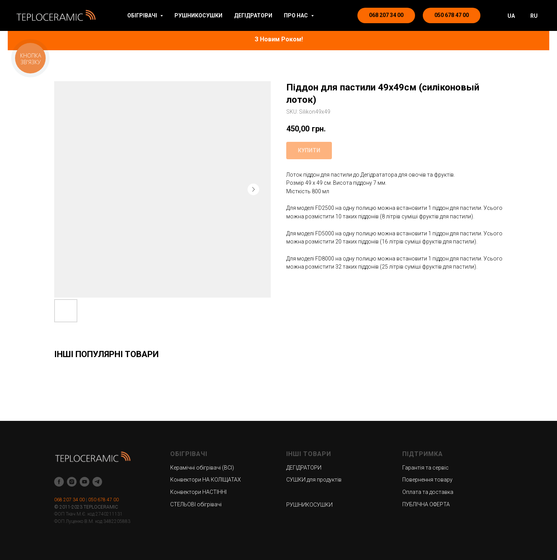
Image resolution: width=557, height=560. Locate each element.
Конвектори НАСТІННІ (198, 492)
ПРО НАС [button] (296, 15)
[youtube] (84, 482)
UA (511, 16)
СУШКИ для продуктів (314, 480)
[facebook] (59, 482)
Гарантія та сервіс (425, 468)
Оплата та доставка (427, 492)
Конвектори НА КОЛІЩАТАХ (205, 480)
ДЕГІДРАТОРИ (253, 15)
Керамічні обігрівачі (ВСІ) (202, 468)
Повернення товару (427, 480)
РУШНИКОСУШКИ (198, 15)
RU (534, 16)
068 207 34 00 (69, 499)
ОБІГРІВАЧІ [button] (142, 15)
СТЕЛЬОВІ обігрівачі (196, 504)
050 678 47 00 (103, 499)
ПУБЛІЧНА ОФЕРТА (426, 504)
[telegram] (97, 482)
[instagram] (72, 482)
